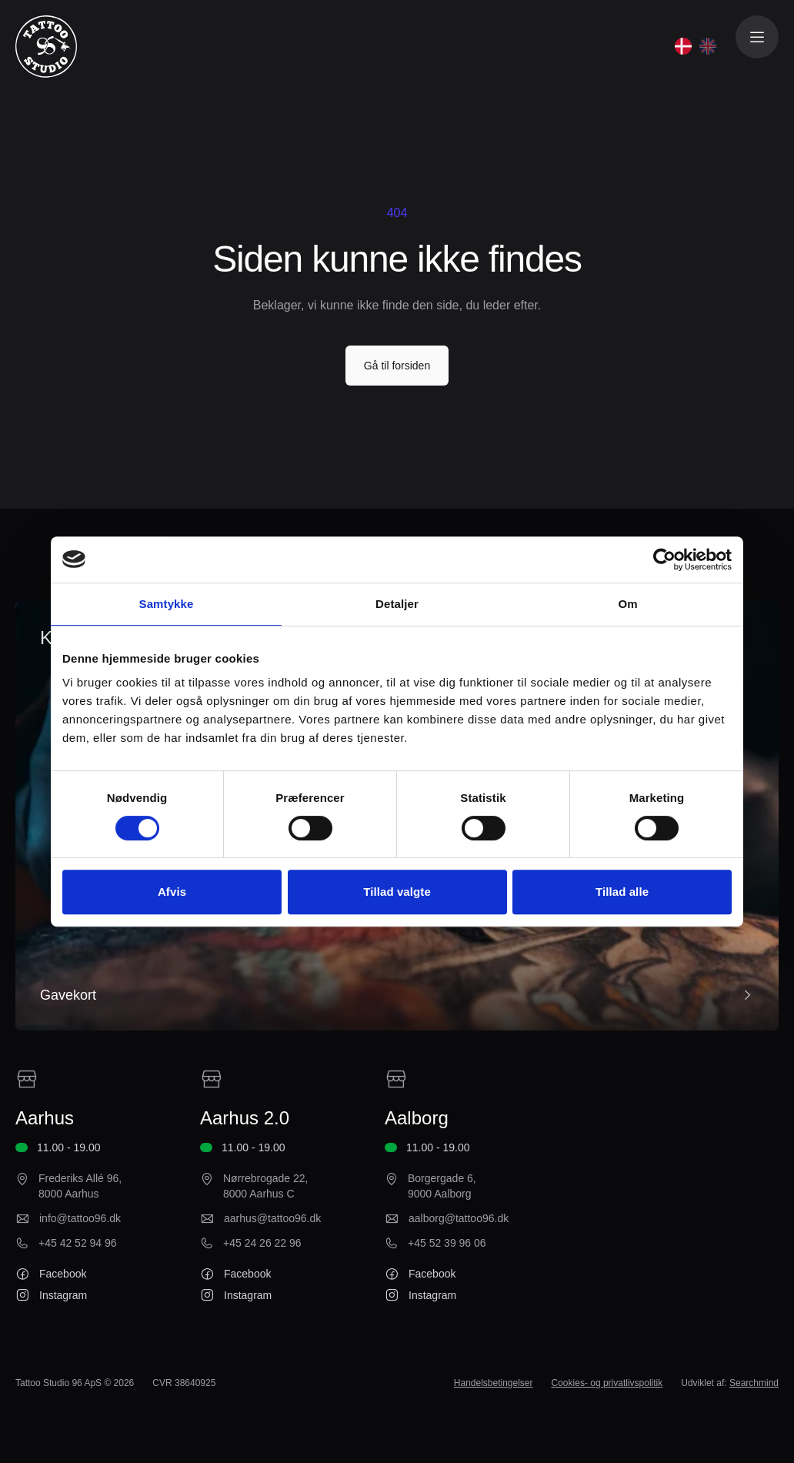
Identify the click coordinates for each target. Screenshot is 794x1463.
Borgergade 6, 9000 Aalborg (442, 1186)
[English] (708, 46)
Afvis (172, 891)
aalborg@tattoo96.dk (459, 1218)
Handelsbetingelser (493, 1383)
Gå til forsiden (397, 365)
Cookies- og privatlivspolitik (607, 1383)
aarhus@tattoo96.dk (272, 1218)
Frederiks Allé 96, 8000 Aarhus (80, 1186)
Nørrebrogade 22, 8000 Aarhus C (266, 1186)
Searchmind (754, 1383)
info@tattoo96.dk (80, 1218)
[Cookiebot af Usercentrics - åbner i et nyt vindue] (664, 559)
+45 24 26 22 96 (262, 1243)
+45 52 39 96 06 (447, 1243)
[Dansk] (683, 46)
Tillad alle (622, 891)
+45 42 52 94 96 (77, 1243)
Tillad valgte (397, 891)
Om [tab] (627, 603)
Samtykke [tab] (166, 603)
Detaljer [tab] (397, 603)
